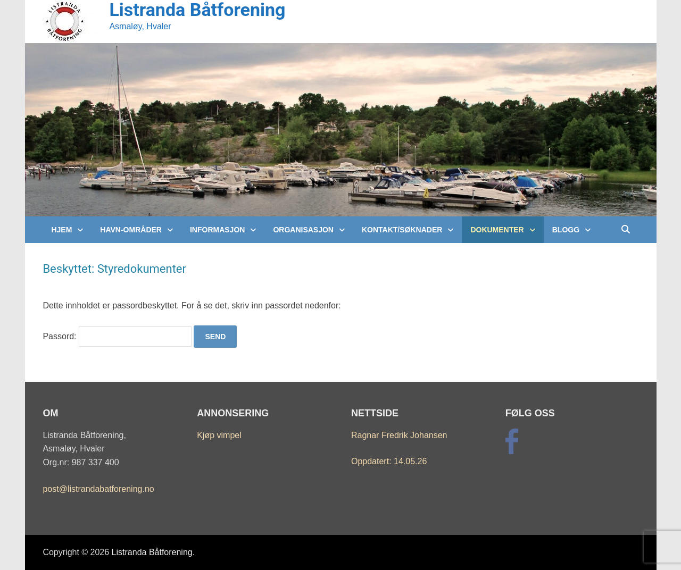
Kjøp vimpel (219, 435)
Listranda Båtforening (152, 552)
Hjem (61, 229)
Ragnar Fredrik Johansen (399, 435)
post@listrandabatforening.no (98, 488)
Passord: (117, 336)
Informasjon (217, 229)
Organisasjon (303, 229)
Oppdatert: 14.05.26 (389, 461)
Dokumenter (497, 229)
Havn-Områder (131, 229)
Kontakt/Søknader (402, 229)
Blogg (565, 229)
